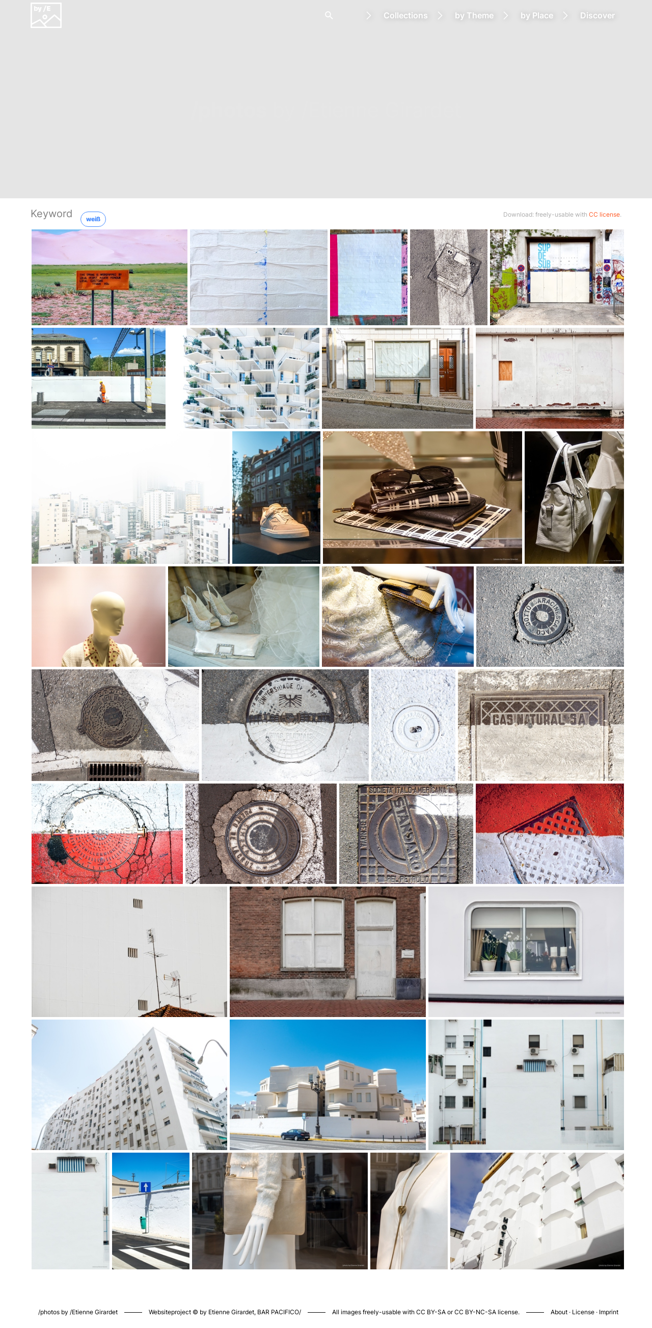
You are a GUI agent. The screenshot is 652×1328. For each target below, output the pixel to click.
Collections (406, 15)
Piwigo (459, 1301)
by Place (537, 15)
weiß (93, 219)
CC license (604, 214)
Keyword (51, 213)
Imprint (608, 1312)
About (559, 1312)
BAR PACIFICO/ (279, 1312)
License (583, 1312)
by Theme (474, 15)
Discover (597, 15)
